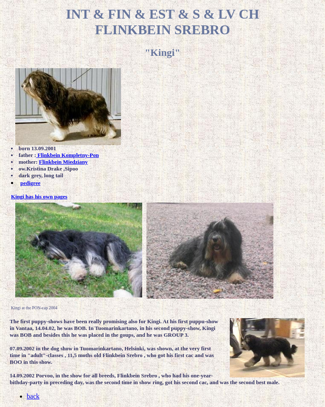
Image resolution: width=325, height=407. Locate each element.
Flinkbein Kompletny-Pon (67, 155)
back (33, 396)
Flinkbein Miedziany (63, 162)
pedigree (30, 183)
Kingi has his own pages (39, 196)
